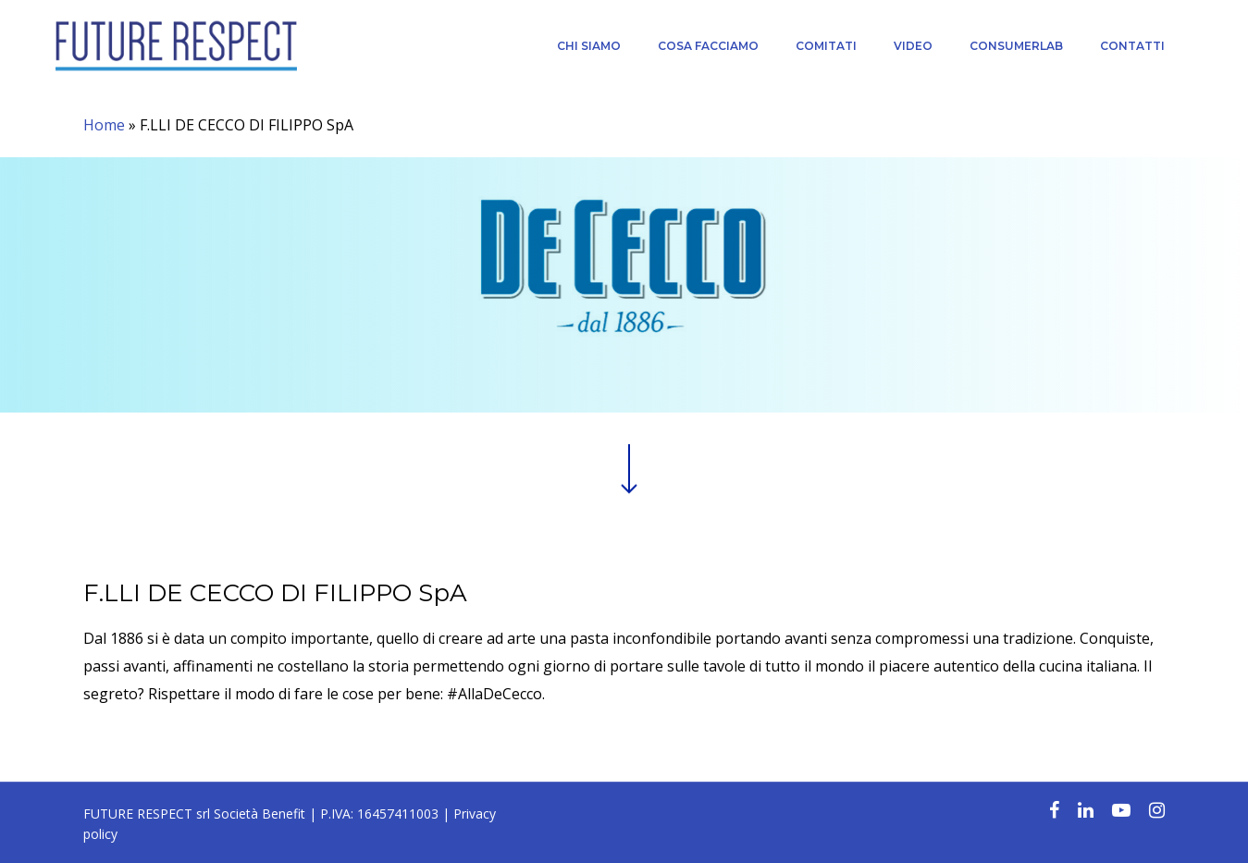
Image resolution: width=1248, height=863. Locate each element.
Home (104, 125)
